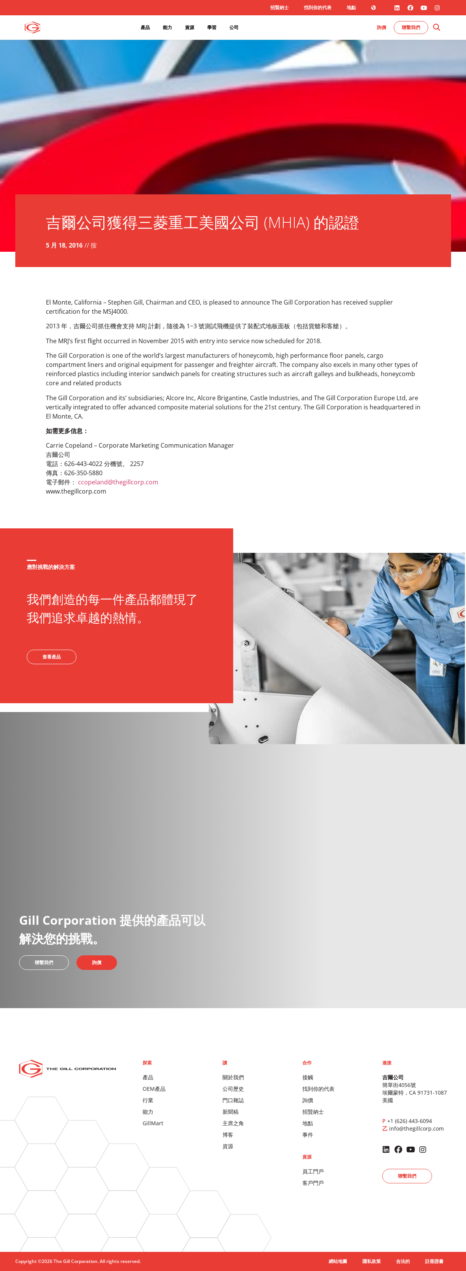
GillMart (153, 1123)
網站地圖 (338, 1261)
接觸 (307, 1077)
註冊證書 (434, 1261)
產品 (148, 1077)
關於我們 (233, 1077)
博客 (227, 1134)
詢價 (307, 1100)
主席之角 (233, 1123)
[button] (436, 27)
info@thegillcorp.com (416, 1128)
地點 (351, 7)
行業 (148, 1100)
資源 (227, 1146)
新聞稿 (230, 1111)
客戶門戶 (313, 1182)
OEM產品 (154, 1088)
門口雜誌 (233, 1100)
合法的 (403, 1261)
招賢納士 (279, 7)
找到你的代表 (317, 7)
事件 (307, 1134)
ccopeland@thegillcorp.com (118, 482)
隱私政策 (371, 1261)
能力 (148, 1111)
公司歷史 (233, 1088)
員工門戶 (313, 1171)
